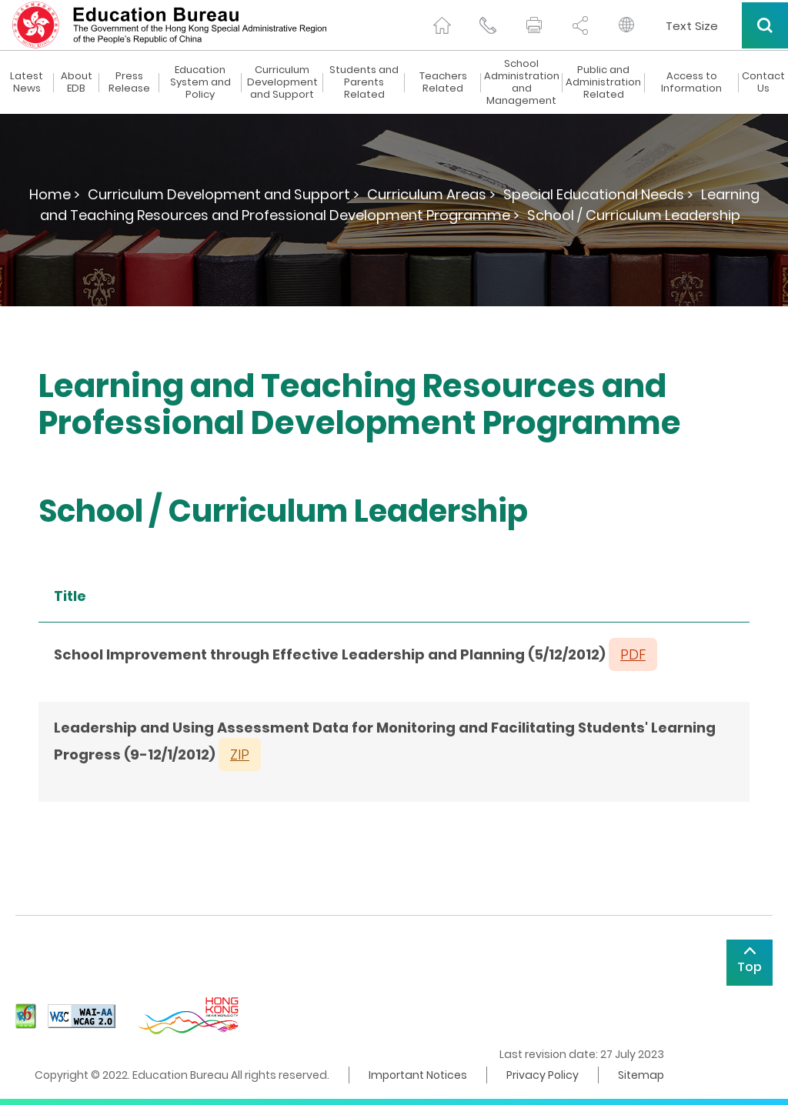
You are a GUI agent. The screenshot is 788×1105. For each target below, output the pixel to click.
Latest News (26, 82)
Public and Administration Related (603, 82)
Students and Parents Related (364, 82)
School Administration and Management (521, 82)
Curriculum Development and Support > (223, 194)
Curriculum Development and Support (282, 82)
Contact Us (763, 82)
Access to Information (691, 82)
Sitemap (641, 1075)
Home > (54, 194)
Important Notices (418, 1075)
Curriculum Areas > (431, 194)
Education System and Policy (200, 82)
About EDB (76, 82)
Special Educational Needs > (598, 194)
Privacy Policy (542, 1075)
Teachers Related (443, 82)
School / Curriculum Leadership (633, 215)
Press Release (129, 82)
